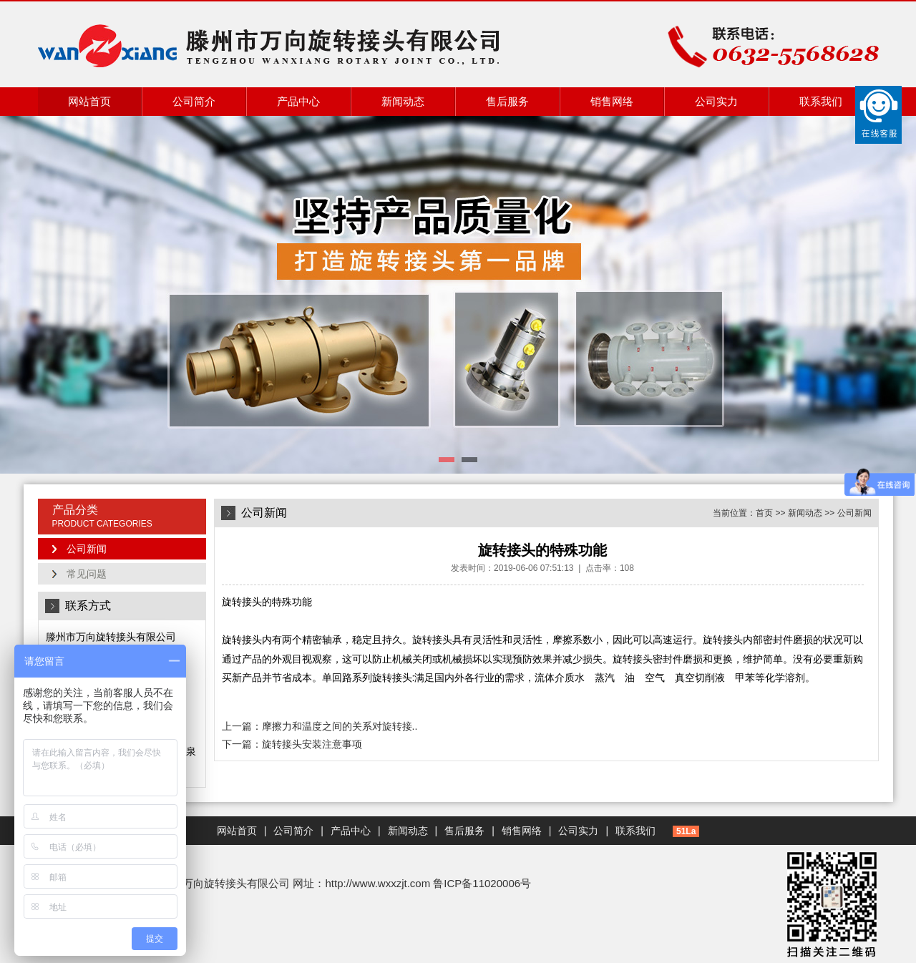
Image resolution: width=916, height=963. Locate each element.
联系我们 (820, 101)
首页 (764, 513)
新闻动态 (402, 101)
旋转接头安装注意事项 (312, 744)
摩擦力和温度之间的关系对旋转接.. (340, 726)
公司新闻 (87, 548)
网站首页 (89, 101)
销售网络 (611, 101)
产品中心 (298, 101)
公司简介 (193, 101)
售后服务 (507, 101)
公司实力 (716, 101)
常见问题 (87, 574)
